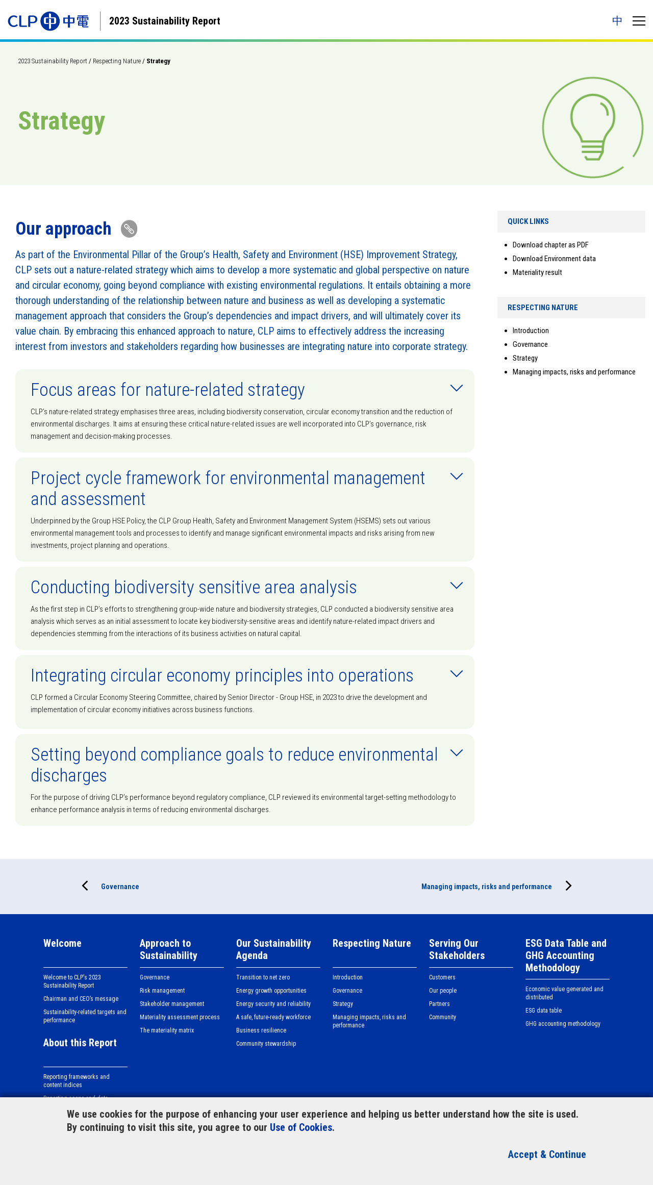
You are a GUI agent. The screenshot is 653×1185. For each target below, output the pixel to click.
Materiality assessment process (180, 1017)
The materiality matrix (167, 1030)
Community (442, 1017)
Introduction (531, 330)
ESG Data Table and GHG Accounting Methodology (566, 955)
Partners (439, 1003)
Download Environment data (554, 259)
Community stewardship (266, 1043)
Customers (442, 977)
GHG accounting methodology (562, 1023)
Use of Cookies (301, 1127)
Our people (443, 990)
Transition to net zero (263, 977)
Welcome (62, 943)
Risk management (162, 990)
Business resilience (261, 1030)
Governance (530, 344)
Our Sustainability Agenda (273, 949)
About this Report (80, 1043)
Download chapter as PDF (551, 245)
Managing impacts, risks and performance (574, 372)
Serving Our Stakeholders (457, 949)
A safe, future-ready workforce (273, 1017)
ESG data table (543, 1010)
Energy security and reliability (273, 1003)
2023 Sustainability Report (52, 61)
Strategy (525, 358)
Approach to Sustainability (168, 949)
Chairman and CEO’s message (80, 998)
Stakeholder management (172, 1003)
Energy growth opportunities (271, 990)
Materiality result (537, 272)
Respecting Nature (117, 61)
